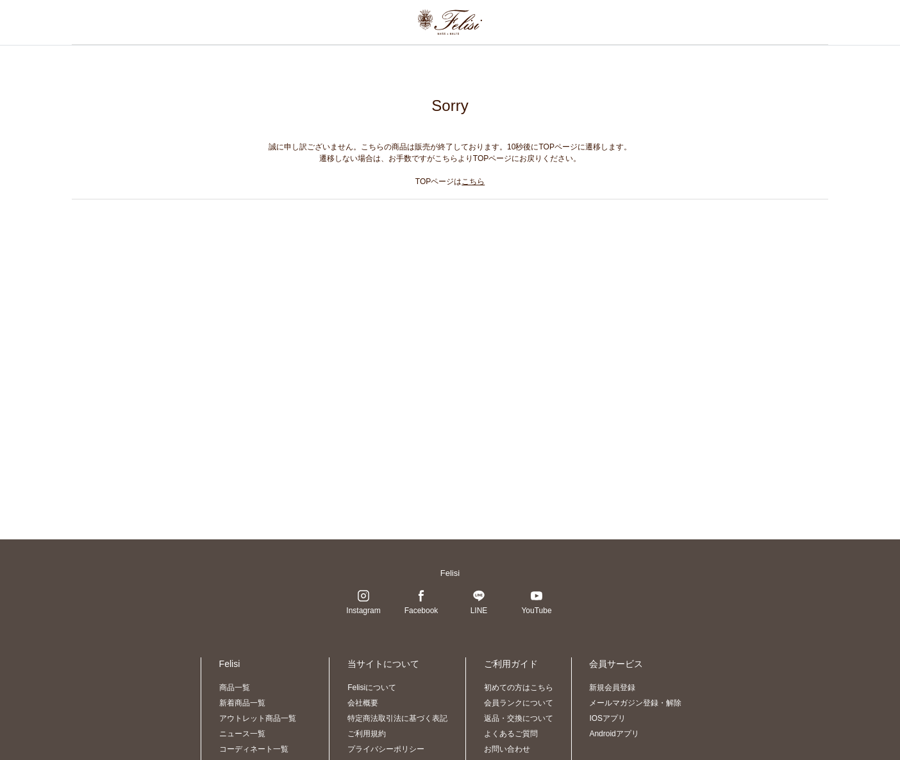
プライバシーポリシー (385, 749)
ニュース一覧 (242, 733)
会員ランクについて (518, 702)
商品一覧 (234, 687)
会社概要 (362, 702)
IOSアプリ (607, 718)
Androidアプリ (613, 733)
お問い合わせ (507, 749)
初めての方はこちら (518, 687)
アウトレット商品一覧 (257, 718)
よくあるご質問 (511, 733)
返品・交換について (518, 718)
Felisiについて (371, 687)
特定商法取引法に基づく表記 (397, 718)
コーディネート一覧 (253, 749)
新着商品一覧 (242, 702)
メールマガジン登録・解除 (635, 702)
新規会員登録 (612, 687)
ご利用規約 (366, 733)
